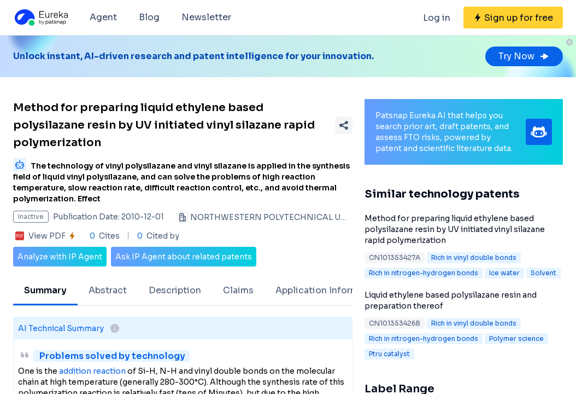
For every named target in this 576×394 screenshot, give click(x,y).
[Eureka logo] (40, 17)
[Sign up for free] (513, 17)
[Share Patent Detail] (343, 125)
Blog (149, 17)
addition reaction (92, 371)
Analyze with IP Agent (59, 257)
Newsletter (206, 17)
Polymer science (516, 338)
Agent (103, 17)
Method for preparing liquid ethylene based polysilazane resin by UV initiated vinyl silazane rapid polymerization (455, 229)
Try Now (524, 56)
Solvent (543, 273)
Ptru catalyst (389, 354)
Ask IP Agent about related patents (183, 257)
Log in (436, 18)
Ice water (504, 273)
